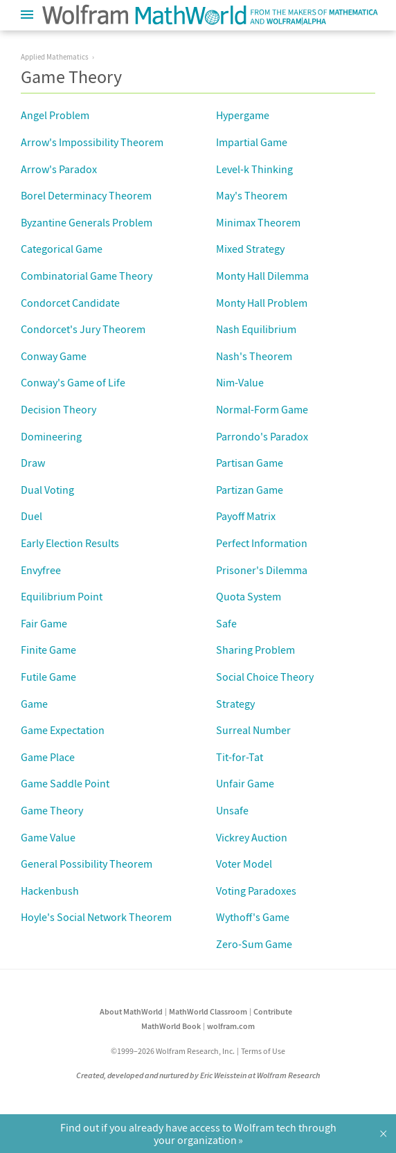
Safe (226, 623)
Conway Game (54, 356)
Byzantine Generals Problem (86, 222)
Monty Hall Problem (261, 303)
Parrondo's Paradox (262, 436)
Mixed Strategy (250, 249)
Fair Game (44, 623)
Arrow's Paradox (59, 169)
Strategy (235, 703)
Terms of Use (263, 1051)
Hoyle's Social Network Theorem (96, 917)
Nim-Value (240, 382)
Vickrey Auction (251, 837)
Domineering (51, 436)
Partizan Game (249, 490)
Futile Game (48, 676)
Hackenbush (50, 890)
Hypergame (242, 115)
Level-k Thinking (254, 169)
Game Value (48, 837)
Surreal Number (253, 730)
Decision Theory (58, 409)
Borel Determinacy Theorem (86, 195)
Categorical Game (61, 249)
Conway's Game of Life (73, 382)
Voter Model (244, 863)
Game (34, 703)
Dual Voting (47, 490)
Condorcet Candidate (70, 303)
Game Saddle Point (65, 783)
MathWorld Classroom (208, 1011)
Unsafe (232, 810)
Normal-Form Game (262, 409)
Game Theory (52, 810)
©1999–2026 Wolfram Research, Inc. (173, 1051)
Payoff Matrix (246, 516)
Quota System (248, 596)
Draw (33, 463)
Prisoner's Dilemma (261, 570)
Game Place (48, 757)
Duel (31, 516)
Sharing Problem (255, 649)
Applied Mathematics (55, 57)
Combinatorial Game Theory (86, 276)
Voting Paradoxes (256, 890)
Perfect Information (261, 543)
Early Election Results (70, 543)
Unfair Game (245, 783)
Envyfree (41, 570)
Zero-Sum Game (254, 944)
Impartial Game (251, 142)
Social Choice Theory (265, 676)
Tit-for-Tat (239, 757)
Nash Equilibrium (256, 329)
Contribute (272, 1011)
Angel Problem (55, 115)
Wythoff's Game (252, 917)
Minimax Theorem (258, 222)
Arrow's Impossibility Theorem (92, 142)
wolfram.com (231, 1026)
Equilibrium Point (61, 596)
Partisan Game (249, 463)
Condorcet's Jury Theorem (83, 329)
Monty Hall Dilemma (262, 276)
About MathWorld (131, 1011)
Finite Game (48, 649)
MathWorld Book (171, 1026)
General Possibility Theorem (86, 863)
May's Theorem (251, 195)
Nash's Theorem (254, 356)
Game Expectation (63, 730)
